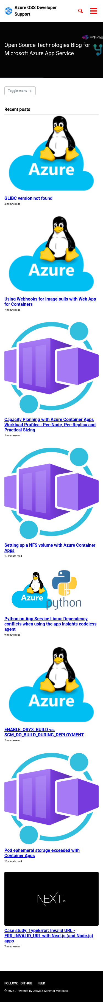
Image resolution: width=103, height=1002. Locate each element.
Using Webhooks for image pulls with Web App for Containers (50, 301)
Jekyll (37, 991)
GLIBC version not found (28, 198)
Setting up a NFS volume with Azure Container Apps (49, 548)
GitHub (26, 983)
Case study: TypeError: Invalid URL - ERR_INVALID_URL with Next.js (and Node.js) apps (48, 936)
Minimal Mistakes (56, 991)
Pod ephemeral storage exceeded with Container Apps (42, 853)
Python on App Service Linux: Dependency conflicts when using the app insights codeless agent (50, 624)
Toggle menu (17, 91)
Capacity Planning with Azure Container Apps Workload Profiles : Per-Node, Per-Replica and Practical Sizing (50, 425)
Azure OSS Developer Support (36, 11)
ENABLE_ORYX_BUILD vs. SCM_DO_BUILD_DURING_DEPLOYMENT (44, 732)
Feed (41, 983)
